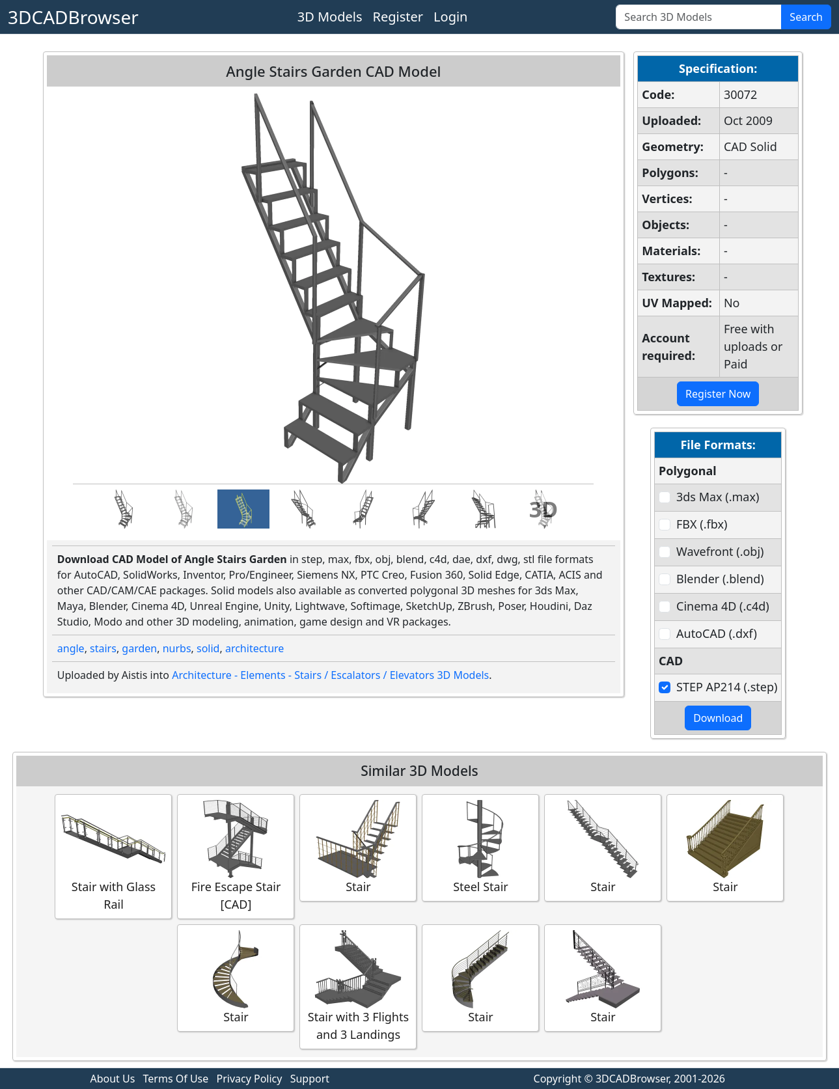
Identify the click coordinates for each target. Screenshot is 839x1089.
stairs (103, 648)
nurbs (177, 648)
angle (71, 648)
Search (806, 17)
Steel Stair (480, 847)
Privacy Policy (249, 1078)
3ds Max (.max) (717, 496)
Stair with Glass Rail (113, 856)
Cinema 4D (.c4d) (722, 606)
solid (208, 648)
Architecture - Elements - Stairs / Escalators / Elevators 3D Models (330, 675)
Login (450, 16)
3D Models (330, 16)
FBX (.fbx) (701, 524)
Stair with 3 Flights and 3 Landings (358, 986)
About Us (112, 1078)
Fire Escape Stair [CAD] (236, 856)
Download (718, 718)
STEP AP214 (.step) (726, 687)
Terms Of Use (176, 1078)
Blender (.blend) (720, 578)
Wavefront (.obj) (719, 551)
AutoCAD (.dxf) (716, 633)
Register (398, 16)
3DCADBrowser (73, 17)
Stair (358, 847)
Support (309, 1078)
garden (139, 648)
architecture (254, 648)
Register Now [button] (717, 394)
